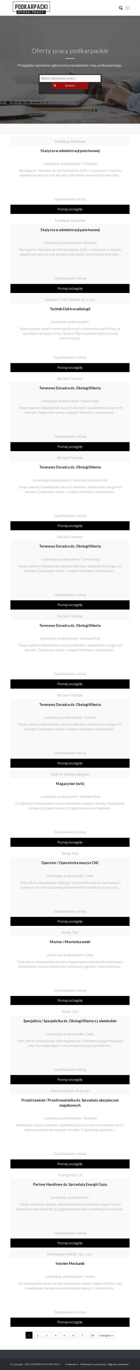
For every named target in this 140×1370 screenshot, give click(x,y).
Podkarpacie (72, 1364)
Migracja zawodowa (118, 1364)
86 (92, 1335)
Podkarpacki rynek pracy (93, 1364)
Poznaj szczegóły (70, 209)
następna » (106, 1335)
